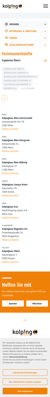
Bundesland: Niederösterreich (19, 76)
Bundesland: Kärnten (15, 72)
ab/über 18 (9, 88)
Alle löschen (27, 88)
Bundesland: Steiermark (16, 80)
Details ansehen (10, 128)
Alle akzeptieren (25, 391)
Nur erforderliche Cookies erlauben (25, 381)
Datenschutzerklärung (18, 357)
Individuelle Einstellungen (25, 372)
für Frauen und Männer (16, 84)
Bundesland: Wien (13, 69)
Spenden (13, 303)
